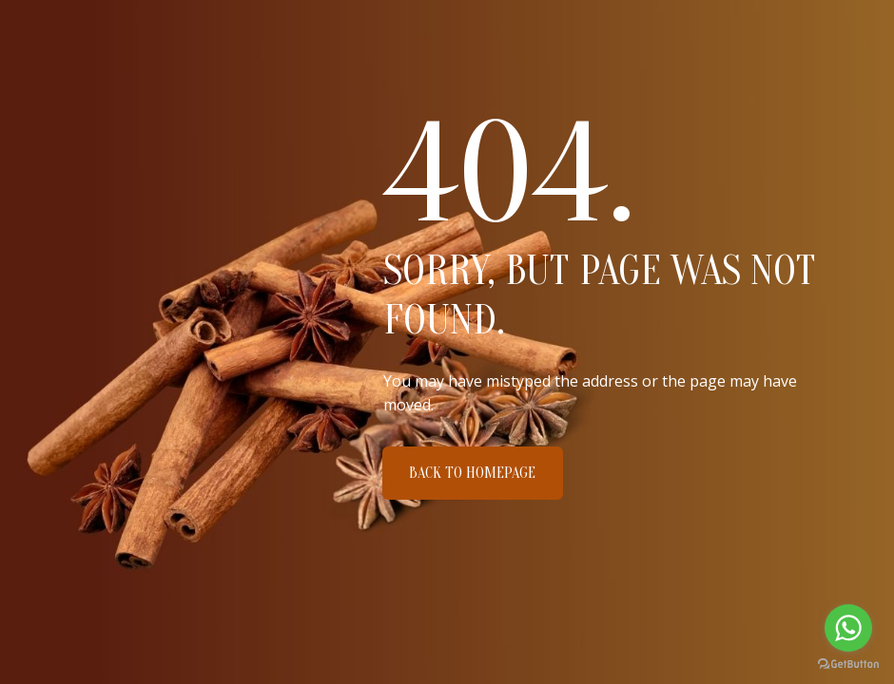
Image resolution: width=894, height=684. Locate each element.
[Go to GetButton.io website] (848, 664)
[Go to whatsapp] (848, 628)
